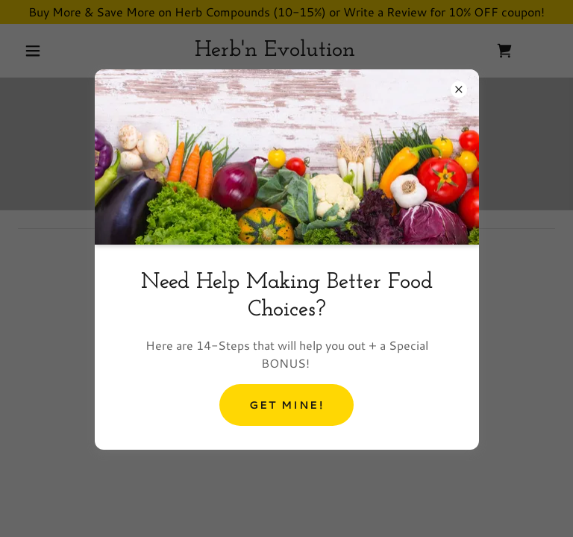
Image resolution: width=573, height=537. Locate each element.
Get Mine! (286, 405)
